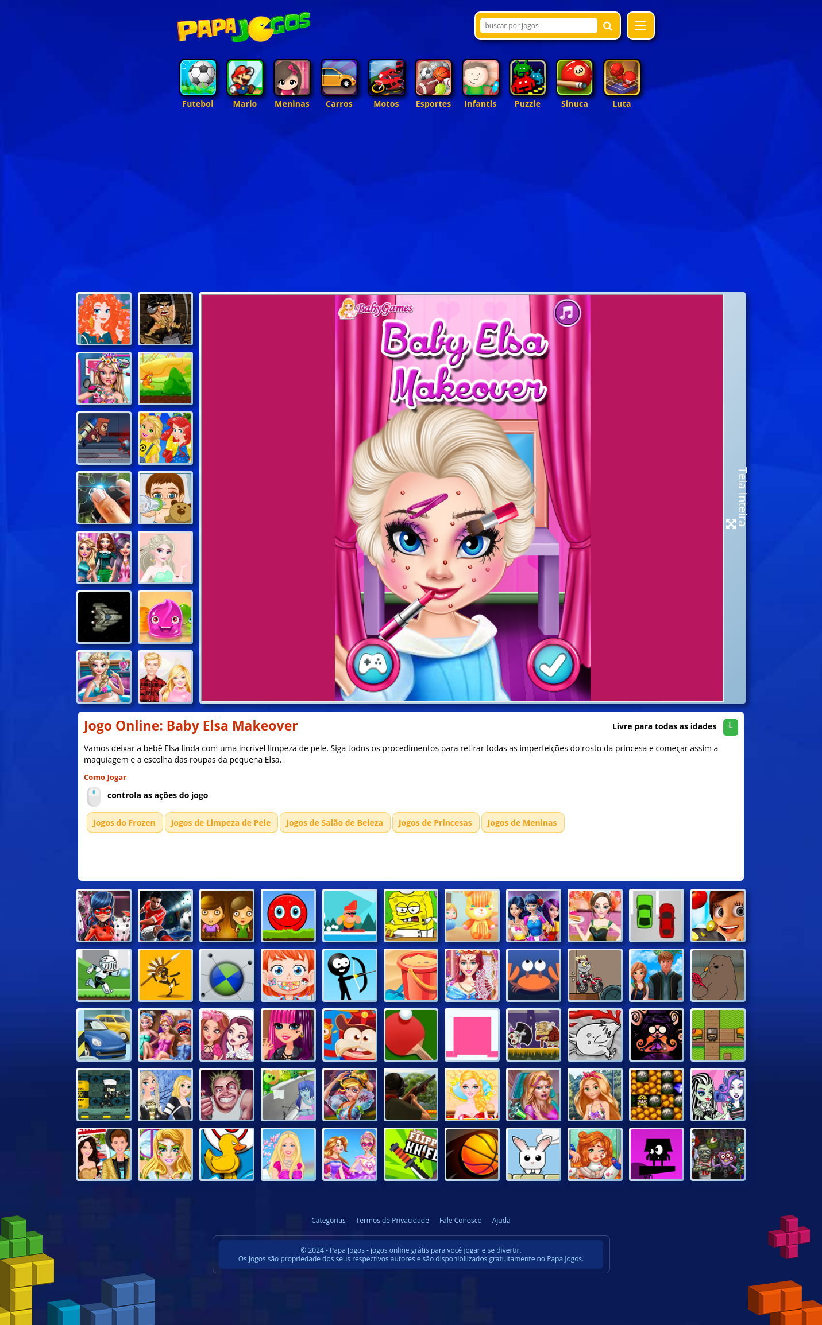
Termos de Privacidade (392, 1220)
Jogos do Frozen (124, 822)
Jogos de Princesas (435, 822)
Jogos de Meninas (522, 822)
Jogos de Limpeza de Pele (221, 822)
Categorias (328, 1220)
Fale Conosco (460, 1220)
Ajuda (501, 1220)
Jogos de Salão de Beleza (334, 822)
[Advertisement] (411, 203)
